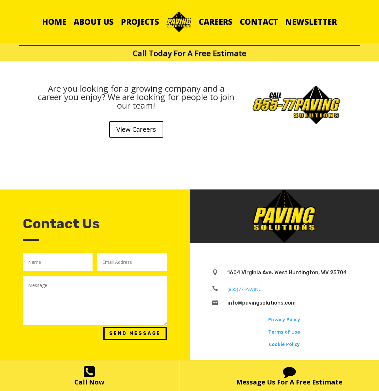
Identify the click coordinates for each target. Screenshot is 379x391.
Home (54, 21)
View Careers (136, 129)
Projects (140, 21)
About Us (94, 21)
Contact (259, 21)
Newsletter (311, 21)
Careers (216, 21)
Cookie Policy (284, 344)
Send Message (135, 333)
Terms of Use (284, 332)
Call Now (89, 382)
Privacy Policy (284, 319)
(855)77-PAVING (244, 289)
